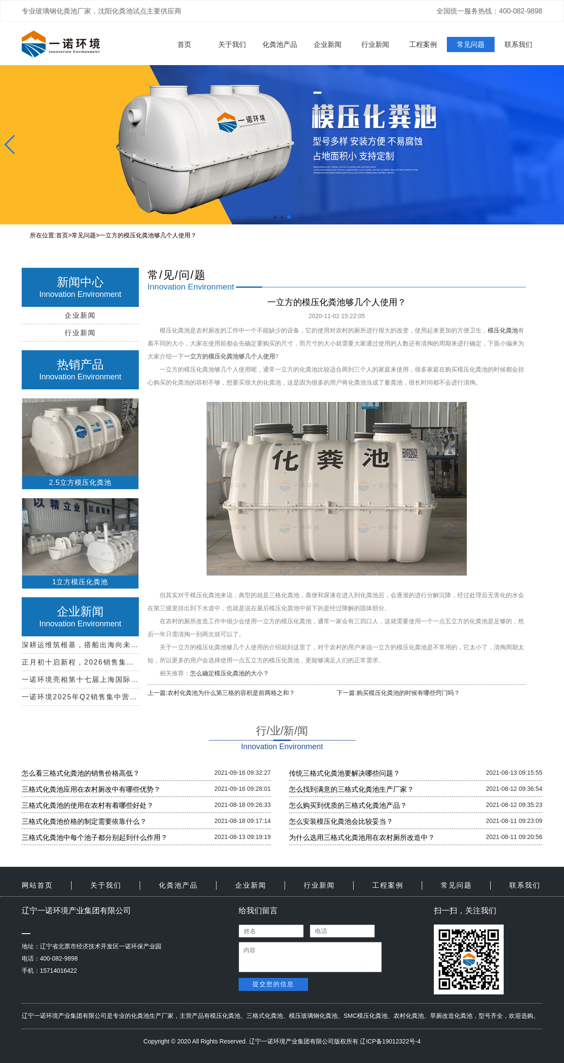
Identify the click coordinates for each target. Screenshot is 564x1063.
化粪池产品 (279, 44)
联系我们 (518, 44)
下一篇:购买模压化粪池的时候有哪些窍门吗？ (398, 692)
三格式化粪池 (264, 1015)
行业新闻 (375, 44)
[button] (275, 217)
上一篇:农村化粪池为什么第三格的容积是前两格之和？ (221, 692)
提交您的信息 (273, 984)
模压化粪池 (503, 330)
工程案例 (423, 44)
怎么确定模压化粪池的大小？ (229, 673)
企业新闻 (327, 44)
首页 (184, 44)
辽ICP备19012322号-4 (390, 1041)
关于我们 (232, 44)
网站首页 (37, 885)
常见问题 (471, 44)
